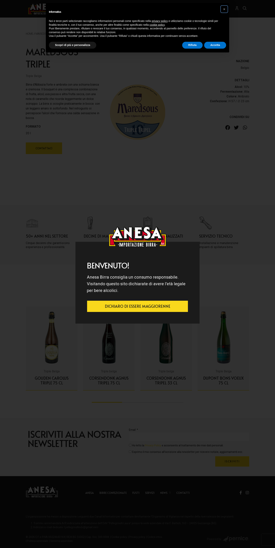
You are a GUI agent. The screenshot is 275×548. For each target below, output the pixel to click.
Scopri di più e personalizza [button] (72, 45)
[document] (137, 274)
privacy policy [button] (160, 20)
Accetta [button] (215, 45)
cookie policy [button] (157, 24)
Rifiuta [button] (192, 45)
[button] (224, 9)
